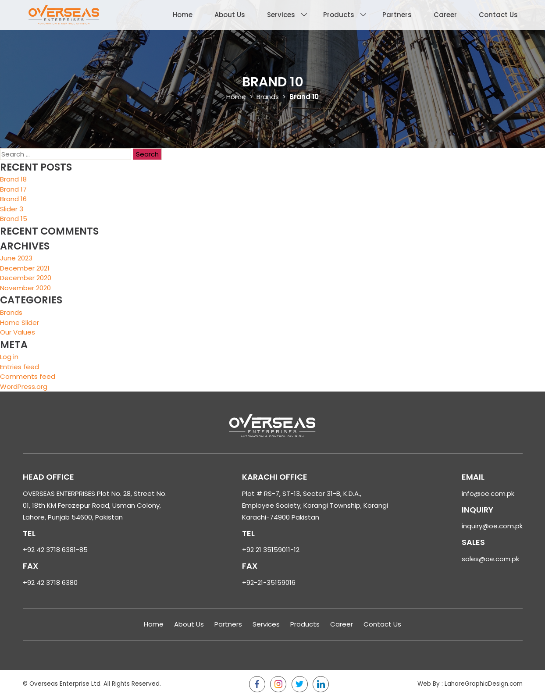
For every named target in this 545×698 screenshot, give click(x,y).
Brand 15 (13, 218)
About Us (229, 14)
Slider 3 (11, 209)
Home (182, 14)
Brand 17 (13, 189)
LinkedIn (321, 684)
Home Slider (19, 322)
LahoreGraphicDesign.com (484, 684)
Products (338, 14)
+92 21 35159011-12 (270, 549)
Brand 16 (13, 198)
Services (281, 14)
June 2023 (16, 258)
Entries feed (19, 366)
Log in (9, 356)
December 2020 (25, 277)
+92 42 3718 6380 (50, 582)
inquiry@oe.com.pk (492, 526)
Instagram (278, 684)
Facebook (257, 684)
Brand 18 (13, 179)
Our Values (17, 332)
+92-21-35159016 (269, 582)
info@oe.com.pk (488, 493)
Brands (267, 96)
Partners (397, 14)
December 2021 (25, 268)
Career (445, 14)
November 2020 (25, 287)
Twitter (300, 684)
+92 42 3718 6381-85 (55, 549)
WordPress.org (23, 386)
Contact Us (498, 14)
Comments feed (27, 376)
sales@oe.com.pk (490, 558)
